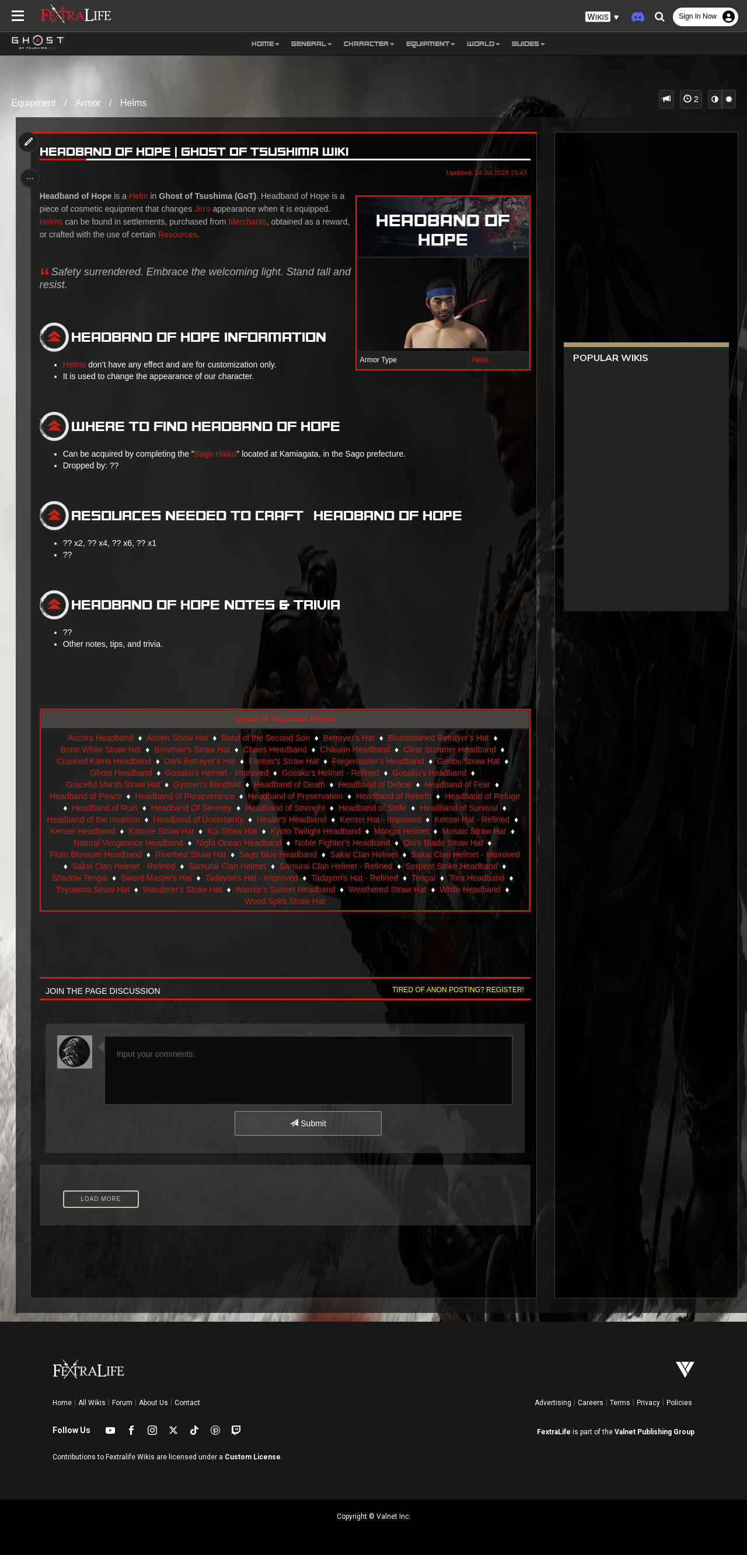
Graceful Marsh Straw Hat (113, 784)
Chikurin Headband (355, 749)
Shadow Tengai (79, 877)
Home (62, 1403)
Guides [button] (528, 43)
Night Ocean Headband (238, 842)
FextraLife (554, 1432)
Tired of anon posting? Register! (456, 990)
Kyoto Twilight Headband (315, 831)
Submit (308, 1123)
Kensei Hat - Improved (380, 819)
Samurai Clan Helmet (227, 866)
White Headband (469, 889)
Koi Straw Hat (232, 831)
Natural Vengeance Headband (128, 842)
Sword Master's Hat (155, 877)
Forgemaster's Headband (377, 761)
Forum (122, 1403)
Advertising (553, 1403)
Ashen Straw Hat (177, 738)
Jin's (204, 208)
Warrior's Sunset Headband (285, 889)
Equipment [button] (430, 43)
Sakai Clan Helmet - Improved (465, 854)
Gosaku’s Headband (429, 773)
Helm (478, 360)
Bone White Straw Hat (100, 749)
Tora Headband (476, 877)
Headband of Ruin (105, 807)
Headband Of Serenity (191, 807)
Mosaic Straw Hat (474, 831)
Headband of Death (289, 784)
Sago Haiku (217, 453)
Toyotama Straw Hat (92, 889)
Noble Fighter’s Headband (342, 842)
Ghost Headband (121, 773)
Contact (187, 1403)
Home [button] (266, 43)
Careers (590, 1403)
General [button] (311, 43)
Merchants (249, 221)
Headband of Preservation (295, 796)
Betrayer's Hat (348, 738)
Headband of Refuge (481, 796)
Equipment (33, 103)
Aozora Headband (100, 738)
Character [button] (369, 43)
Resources (208, 234)
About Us (153, 1403)
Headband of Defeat (374, 784)
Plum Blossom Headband (96, 854)
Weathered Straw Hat (387, 889)
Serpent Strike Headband (451, 866)
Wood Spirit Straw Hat (284, 901)
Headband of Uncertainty (198, 819)
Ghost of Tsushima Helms (285, 719)
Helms (133, 103)
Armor (88, 103)
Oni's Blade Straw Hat (443, 842)
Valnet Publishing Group (654, 1432)
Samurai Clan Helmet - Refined (335, 866)
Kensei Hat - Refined (471, 819)
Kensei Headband (82, 831)
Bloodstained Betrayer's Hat (438, 738)
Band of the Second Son (265, 738)
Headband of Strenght (284, 807)
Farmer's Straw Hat (283, 761)
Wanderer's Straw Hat (182, 889)
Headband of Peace (85, 796)
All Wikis (92, 1403)
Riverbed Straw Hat (190, 854)
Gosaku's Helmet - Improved (216, 773)
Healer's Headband (291, 819)
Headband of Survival (459, 807)
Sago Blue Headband (277, 854)
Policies (679, 1403)
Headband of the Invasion (93, 819)
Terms (620, 1403)
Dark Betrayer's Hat (199, 761)
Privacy (648, 1403)
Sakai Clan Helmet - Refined (123, 866)
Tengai (423, 877)
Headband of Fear (457, 784)
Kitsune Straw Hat (161, 831)
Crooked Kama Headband (103, 761)
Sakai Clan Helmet (363, 854)
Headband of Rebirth (393, 796)
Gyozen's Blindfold (206, 784)
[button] (602, 17)
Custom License (253, 1457)
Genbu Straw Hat (468, 761)
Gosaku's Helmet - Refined (330, 773)
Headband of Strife (372, 807)
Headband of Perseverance (184, 796)
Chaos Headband (274, 749)
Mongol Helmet (401, 831)
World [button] (483, 43)
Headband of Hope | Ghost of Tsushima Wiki (195, 152)
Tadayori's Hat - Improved (251, 877)
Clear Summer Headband (449, 749)
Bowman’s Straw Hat (192, 749)
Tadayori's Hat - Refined (354, 877)
